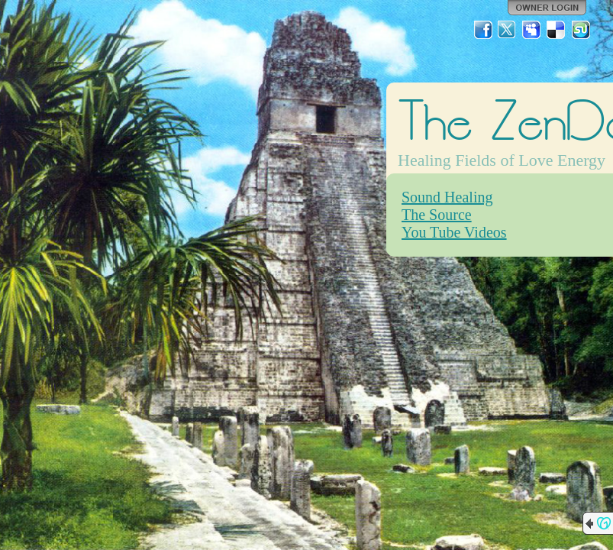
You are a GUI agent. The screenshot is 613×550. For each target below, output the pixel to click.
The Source (437, 214)
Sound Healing (447, 197)
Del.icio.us (556, 29)
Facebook (483, 29)
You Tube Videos (454, 232)
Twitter (507, 29)
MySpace (532, 29)
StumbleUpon (581, 29)
